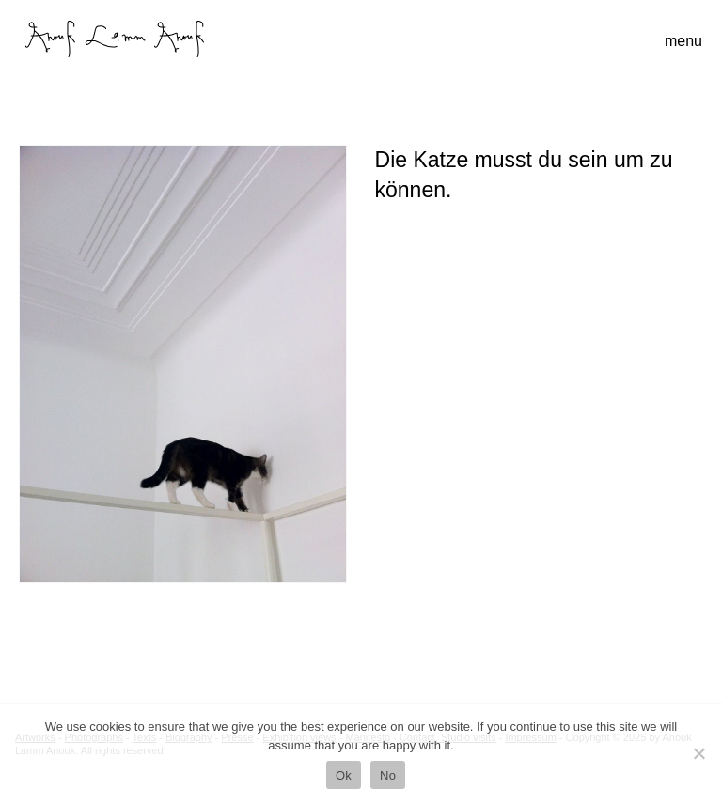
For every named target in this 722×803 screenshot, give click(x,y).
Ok (344, 775)
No (388, 775)
